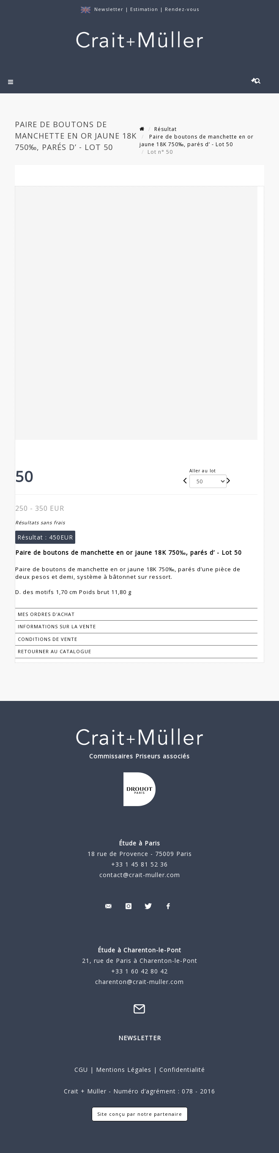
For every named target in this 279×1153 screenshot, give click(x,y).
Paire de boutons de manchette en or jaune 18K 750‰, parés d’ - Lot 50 (197, 140)
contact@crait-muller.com (139, 875)
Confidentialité (181, 1070)
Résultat (165, 129)
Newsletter (108, 9)
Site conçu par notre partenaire (139, 1114)
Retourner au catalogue (54, 651)
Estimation (145, 9)
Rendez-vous (182, 9)
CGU (81, 1070)
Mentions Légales (123, 1070)
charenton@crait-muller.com (139, 982)
